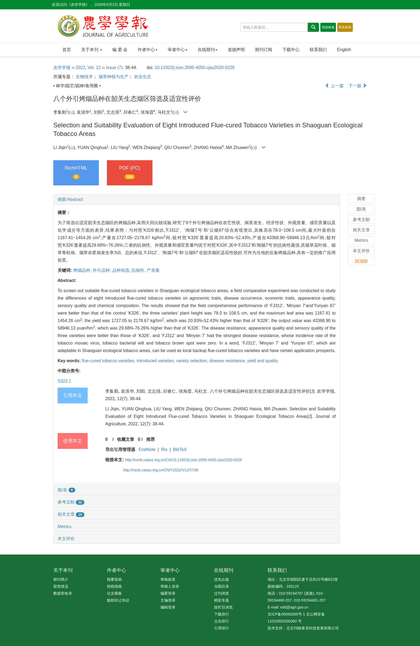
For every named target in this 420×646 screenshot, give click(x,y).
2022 (80, 67)
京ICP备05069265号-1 (286, 614)
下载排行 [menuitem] (221, 614)
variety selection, (192, 360)
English (344, 49)
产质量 (153, 270)
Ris (164, 449)
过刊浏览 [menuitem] (221, 593)
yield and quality (262, 360)
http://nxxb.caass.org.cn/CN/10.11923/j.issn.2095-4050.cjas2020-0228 (183, 460)
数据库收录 (62, 593)
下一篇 (357, 85)
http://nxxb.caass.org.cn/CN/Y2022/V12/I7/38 (160, 470)
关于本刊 (91, 49)
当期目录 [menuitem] (221, 586)
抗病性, (139, 270)
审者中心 (178, 49)
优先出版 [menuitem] (221, 579)
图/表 (66, 490)
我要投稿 (114, 579)
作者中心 (148, 49)
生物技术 (84, 76)
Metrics (65, 526)
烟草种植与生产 (114, 76)
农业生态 (142, 76)
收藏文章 (125, 439)
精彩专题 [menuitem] (221, 600)
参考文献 (71, 502)
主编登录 (167, 600)
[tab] (197, 199)
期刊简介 (60, 579)
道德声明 (236, 49)
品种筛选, (122, 270)
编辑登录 (167, 607)
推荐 (150, 439)
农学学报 (61, 67)
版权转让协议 (118, 600)
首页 (66, 49)
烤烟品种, (83, 270)
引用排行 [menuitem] (221, 628)
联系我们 (318, 49)
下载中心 (290, 49)
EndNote (147, 449)
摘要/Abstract (70, 199)
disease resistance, (228, 360)
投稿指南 (114, 586)
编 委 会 (120, 49)
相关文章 (71, 514)
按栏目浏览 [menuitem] (223, 607)
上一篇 (334, 85)
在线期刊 (208, 49)
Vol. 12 (94, 67)
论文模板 (114, 593)
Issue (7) (114, 67)
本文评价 (66, 538)
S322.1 (64, 381)
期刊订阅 (263, 49)
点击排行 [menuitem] (221, 621)
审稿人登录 (169, 586)
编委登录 (167, 593)
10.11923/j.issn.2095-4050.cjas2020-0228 (194, 67)
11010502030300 (282, 621)
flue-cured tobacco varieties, (109, 360)
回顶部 (361, 261)
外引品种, (102, 270)
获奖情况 (60, 586)
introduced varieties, (156, 360)
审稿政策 (167, 579)
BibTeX (180, 449)
